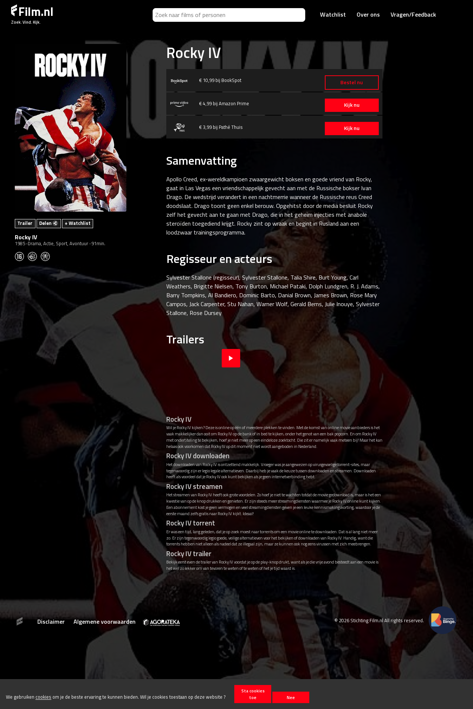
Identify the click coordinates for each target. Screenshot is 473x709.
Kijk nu (347, 105)
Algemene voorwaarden (105, 621)
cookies (43, 697)
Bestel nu (347, 82)
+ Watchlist (78, 223)
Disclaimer (51, 621)
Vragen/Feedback (413, 14)
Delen (48, 223)
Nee (291, 697)
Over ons (368, 14)
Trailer (25, 223)
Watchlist (333, 14)
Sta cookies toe (253, 694)
